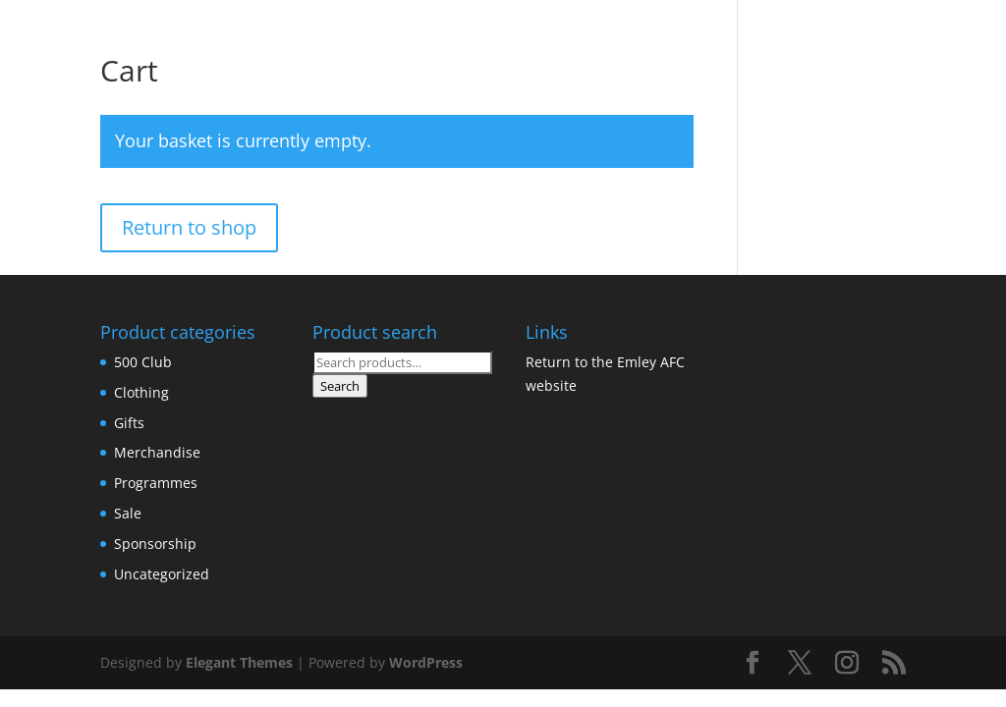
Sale (127, 513)
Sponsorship (155, 543)
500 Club (143, 362)
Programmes (155, 482)
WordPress (426, 662)
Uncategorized (161, 574)
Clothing (141, 392)
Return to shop (189, 227)
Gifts (129, 422)
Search (340, 386)
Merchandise (157, 452)
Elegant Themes (239, 662)
